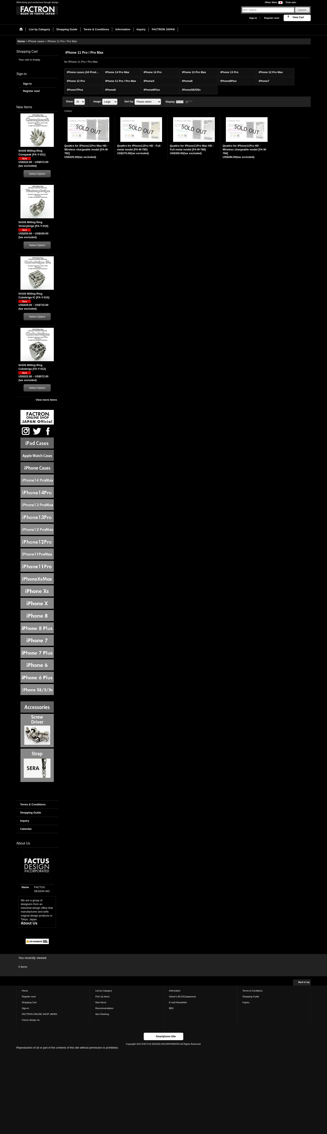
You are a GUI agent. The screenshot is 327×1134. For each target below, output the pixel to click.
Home (25, 990)
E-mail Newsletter (178, 1002)
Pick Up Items (102, 996)
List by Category (103, 990)
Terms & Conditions (33, 804)
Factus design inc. (31, 1020)
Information (174, 990)
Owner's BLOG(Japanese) (182, 996)
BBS (171, 1008)
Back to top (303, 982)
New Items (100, 1002)
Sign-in (253, 18)
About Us (29, 923)
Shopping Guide (30, 812)
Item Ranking (102, 1014)
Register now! (271, 18)
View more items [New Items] (46, 399)
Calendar (26, 828)
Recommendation (104, 1008)
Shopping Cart (29, 1002)
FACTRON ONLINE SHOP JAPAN (39, 1014)
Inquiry (24, 820)
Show (70, 101)
